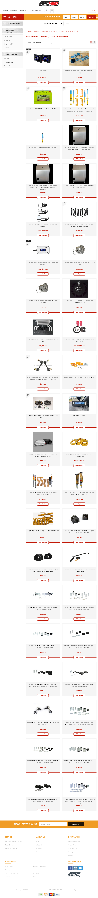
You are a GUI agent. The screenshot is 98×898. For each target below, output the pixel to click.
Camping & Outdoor (11, 873)
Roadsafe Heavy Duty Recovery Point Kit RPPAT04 (79, 377)
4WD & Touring (9, 36)
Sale (34, 877)
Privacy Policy (72, 845)
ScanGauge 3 (43, 70)
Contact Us (38, 10)
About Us (21, 10)
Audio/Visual (9, 866)
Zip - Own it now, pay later (13, 841)
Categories (12, 17)
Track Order (9, 845)
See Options (79, 120)
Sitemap (70, 855)
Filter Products (13, 24)
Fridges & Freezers (39, 866)
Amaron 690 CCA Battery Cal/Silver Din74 (43, 109)
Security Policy (73, 852)
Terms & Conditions (74, 841)
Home (38, 841)
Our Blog (39, 848)
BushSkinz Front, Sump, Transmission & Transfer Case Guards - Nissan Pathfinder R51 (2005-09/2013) (42, 188)
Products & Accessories (10, 10)
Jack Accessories (38, 870)
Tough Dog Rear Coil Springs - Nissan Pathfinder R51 (43, 531)
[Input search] (80, 23)
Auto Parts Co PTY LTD (36, 890)
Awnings (8, 870)
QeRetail (79, 890)
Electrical (7, 48)
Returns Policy (9, 62)
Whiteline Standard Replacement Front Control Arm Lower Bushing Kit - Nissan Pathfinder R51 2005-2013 (79, 801)
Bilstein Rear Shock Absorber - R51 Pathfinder (43, 147)
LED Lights (36, 873)
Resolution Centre (11, 848)
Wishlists (46, 12)
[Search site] (92, 23)
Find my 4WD (92, 17)
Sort (29, 42)
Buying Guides (29, 10)
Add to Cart (43, 82)
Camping (7, 40)
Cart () (91, 11)
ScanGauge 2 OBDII (79, 416)
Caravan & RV (8, 44)
